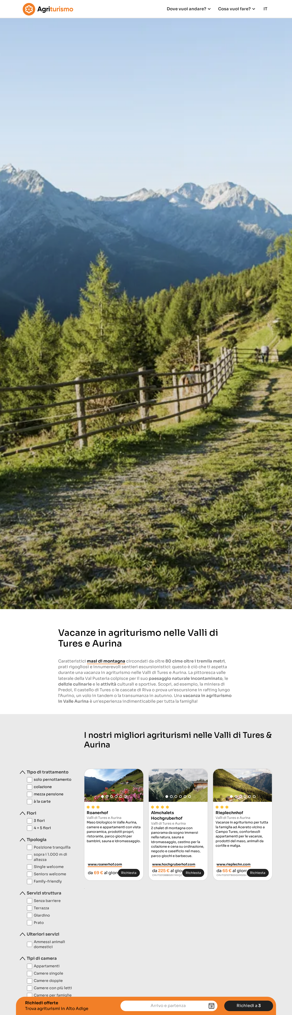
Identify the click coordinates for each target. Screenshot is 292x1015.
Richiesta (128, 873)
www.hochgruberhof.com (173, 864)
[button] (102, 796)
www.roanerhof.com (105, 864)
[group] (113, 785)
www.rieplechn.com (233, 864)
